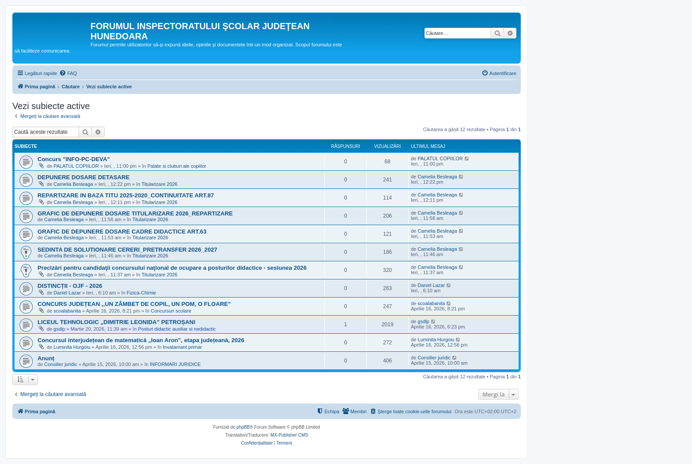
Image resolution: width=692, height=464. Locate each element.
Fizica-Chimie (141, 292)
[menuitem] (68, 73)
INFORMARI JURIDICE (175, 364)
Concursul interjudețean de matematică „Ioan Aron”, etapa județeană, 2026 (141, 340)
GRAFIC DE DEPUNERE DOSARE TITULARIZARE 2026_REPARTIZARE (135, 213)
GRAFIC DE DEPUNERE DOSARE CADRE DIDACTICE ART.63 (122, 231)
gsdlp (59, 329)
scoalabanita (67, 310)
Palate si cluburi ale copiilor (176, 166)
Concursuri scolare (171, 310)
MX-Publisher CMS (289, 435)
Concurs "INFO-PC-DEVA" (74, 159)
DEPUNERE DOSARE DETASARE (84, 177)
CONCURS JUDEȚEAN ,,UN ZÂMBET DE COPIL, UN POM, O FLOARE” (134, 304)
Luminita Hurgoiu (71, 347)
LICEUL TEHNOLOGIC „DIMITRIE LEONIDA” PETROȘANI (116, 322)
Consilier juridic (60, 364)
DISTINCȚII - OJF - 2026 (70, 286)
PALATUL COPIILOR (76, 166)
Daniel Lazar (67, 292)
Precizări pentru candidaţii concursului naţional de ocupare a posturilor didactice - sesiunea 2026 (172, 267)
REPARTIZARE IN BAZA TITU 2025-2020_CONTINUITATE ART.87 (126, 195)
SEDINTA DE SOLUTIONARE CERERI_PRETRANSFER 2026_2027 (127, 249)
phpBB (243, 427)
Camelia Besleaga (73, 184)
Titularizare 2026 (160, 184)
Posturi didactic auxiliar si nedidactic (177, 329)
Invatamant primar (182, 347)
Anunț (46, 358)
